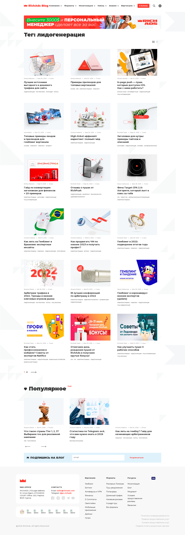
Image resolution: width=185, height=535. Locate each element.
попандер (49, 91)
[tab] (153, 41)
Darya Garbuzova (123, 184)
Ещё (69, 386)
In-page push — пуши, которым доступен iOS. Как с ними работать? (131, 85)
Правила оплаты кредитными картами (152, 526)
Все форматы (112, 507)
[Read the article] (44, 62)
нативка (140, 145)
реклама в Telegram (76, 441)
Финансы (89, 495)
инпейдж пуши (132, 91)
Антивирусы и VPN (93, 492)
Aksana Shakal (122, 78)
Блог (130, 488)
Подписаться (137, 457)
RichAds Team (122, 132)
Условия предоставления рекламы (135, 498)
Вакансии (132, 505)
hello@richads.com (66, 491)
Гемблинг (89, 484)
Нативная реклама (150, 145)
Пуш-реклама (56, 302)
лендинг (49, 145)
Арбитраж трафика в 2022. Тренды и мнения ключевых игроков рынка (39, 296)
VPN (77, 89)
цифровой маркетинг (78, 197)
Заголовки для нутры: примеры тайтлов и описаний (130, 139)
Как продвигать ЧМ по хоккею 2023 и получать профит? (85, 244)
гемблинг (96, 89)
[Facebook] (53, 498)
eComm (73, 89)
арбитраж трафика (86, 89)
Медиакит (132, 492)
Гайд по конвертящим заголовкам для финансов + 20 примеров (39, 190)
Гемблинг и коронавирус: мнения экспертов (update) (132, 296)
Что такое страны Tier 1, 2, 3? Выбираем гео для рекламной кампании (42, 434)
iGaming (26, 145)
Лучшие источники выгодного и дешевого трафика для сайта (38, 85)
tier (25, 441)
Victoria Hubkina (76, 132)
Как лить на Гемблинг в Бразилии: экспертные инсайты (38, 244)
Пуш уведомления (114, 488)
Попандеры (111, 492)
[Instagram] (58, 498)
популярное (61, 251)
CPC (75, 359)
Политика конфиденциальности (155, 516)
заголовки (120, 145)
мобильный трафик (30, 362)
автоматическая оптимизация (139, 197)
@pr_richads (66, 493)
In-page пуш (111, 503)
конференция (104, 299)
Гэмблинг (41, 145)
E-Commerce (91, 499)
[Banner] (92, 22)
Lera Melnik (28, 132)
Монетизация (134, 484)
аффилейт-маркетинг (91, 299)
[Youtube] (73, 498)
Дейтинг (88, 514)
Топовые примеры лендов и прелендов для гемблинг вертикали (39, 139)
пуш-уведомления (123, 305)
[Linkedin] (63, 498)
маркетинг (86, 194)
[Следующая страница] (33, 372)
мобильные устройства (57, 359)
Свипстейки (90, 503)
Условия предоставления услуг (155, 522)
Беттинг (86, 251)
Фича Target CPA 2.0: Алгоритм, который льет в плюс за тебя (133, 190)
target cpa (124, 197)
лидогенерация (29, 91)
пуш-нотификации (123, 94)
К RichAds (143, 6)
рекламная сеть (96, 194)
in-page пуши (121, 91)
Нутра (87, 518)
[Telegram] (68, 498)
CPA (118, 197)
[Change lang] (160, 6)
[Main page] (36, 5)
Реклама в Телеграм (115, 484)
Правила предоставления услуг (155, 519)
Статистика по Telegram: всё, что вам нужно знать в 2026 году (87, 434)
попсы (56, 91)
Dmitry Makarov (29, 78)
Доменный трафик (114, 495)
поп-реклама (40, 91)
